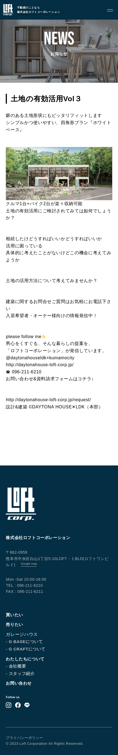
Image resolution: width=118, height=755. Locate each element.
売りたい (14, 624)
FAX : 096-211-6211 (24, 591)
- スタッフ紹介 (20, 673)
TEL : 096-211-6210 (24, 585)
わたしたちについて (25, 659)
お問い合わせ (19, 683)
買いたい (14, 614)
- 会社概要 (16, 666)
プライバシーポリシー (24, 738)
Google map (29, 563)
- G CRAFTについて (25, 649)
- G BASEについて (24, 641)
